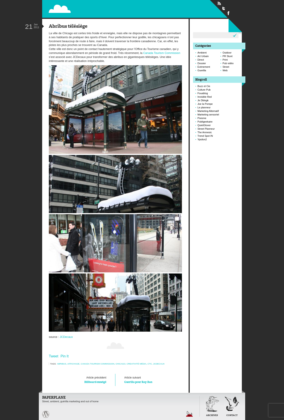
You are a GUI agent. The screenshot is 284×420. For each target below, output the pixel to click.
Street (226, 66)
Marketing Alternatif (208, 111)
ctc (150, 364)
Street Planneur (206, 128)
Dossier (201, 63)
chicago (121, 364)
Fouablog (202, 93)
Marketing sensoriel (208, 114)
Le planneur (204, 107)
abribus (61, 364)
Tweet (53, 356)
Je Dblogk (203, 100)
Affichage (73, 364)
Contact (232, 415)
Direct (200, 59)
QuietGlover (204, 125)
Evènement (203, 66)
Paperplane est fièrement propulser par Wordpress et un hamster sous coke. (45, 414)
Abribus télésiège (68, 26)
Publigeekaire (205, 121)
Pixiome (201, 118)
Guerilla (201, 70)
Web (225, 70)
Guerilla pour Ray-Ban (148, 379)
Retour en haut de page (189, 414)
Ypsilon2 (202, 139)
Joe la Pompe (205, 104)
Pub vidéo (228, 63)
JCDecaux (66, 337)
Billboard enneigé (82, 379)
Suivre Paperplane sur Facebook (228, 13)
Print (225, 59)
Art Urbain (203, 56)
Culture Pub (204, 89)
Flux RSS (219, 3)
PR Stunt (228, 56)
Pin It (65, 356)
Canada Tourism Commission (161, 53)
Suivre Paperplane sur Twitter (224, 8)
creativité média (136, 364)
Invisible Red (204, 96)
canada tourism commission (97, 364)
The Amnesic (204, 132)
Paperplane (87, 6)
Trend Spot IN (205, 136)
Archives (212, 415)
